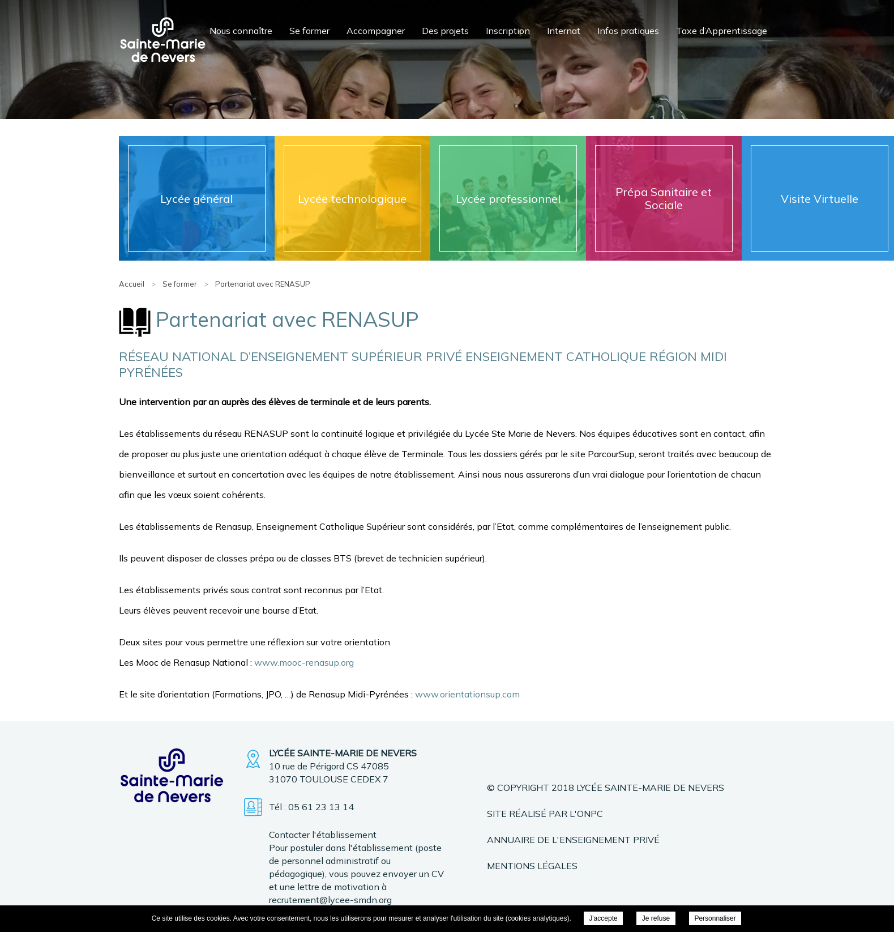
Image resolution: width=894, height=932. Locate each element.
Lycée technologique (352, 198)
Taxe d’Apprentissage (721, 30)
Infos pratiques (628, 30)
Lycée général (196, 198)
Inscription (508, 30)
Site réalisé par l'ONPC (545, 813)
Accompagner (376, 30)
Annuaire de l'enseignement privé (573, 839)
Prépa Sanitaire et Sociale (663, 198)
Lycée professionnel (508, 198)
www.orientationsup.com (467, 694)
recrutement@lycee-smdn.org (330, 899)
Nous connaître (240, 30)
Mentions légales (532, 865)
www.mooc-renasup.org (304, 662)
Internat (563, 30)
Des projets (445, 30)
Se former (309, 30)
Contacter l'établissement (323, 834)
